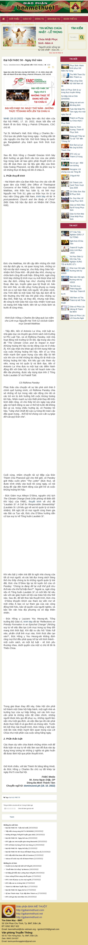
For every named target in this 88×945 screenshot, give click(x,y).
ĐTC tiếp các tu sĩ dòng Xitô (15, 883)
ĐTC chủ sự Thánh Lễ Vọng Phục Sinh (71, 156)
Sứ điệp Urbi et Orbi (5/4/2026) (69, 97)
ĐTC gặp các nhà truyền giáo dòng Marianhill (21, 841)
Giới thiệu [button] (14, 19)
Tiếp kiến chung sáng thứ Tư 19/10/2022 (20, 831)
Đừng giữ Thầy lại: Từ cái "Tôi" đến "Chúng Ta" (73, 138)
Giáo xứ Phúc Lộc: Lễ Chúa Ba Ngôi (77, 317)
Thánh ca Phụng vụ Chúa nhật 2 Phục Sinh (72, 120)
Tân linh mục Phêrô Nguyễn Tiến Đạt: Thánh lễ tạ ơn (73, 290)
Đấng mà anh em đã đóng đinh (77, 104)
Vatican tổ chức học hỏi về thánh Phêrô (19, 859)
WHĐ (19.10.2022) (13, 118)
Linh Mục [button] (6, 25)
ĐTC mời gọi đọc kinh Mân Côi (16, 897)
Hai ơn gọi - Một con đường (76, 164)
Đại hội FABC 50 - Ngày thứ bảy (17, 848)
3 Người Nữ (75, 176)
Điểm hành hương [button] (24, 25)
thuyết (32, 501)
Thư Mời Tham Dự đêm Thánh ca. (77, 75)
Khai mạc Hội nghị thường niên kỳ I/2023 (73, 270)
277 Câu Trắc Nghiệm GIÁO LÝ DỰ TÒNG (77, 234)
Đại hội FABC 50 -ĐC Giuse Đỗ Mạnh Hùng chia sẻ (23, 852)
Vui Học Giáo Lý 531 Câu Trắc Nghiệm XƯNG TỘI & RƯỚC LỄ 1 (72, 260)
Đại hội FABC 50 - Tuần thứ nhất (17, 828)
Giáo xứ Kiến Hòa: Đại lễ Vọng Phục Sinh (77, 207)
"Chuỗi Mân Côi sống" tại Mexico (17, 869)
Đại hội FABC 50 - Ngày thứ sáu (17, 838)
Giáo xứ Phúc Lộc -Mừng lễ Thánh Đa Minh (77, 309)
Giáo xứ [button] (27, 19)
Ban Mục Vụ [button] (54, 19)
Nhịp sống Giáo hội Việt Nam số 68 (72, 83)
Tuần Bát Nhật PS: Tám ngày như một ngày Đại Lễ (73, 111)
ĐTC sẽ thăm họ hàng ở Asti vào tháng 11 (20, 845)
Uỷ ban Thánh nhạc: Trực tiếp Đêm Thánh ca (21, 893)
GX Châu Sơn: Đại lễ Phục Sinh (77, 193)
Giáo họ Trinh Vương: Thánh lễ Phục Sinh (77, 129)
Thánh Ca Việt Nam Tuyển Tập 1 (17, 886)
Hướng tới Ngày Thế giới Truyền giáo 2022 (20, 835)
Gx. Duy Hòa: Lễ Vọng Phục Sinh (76, 199)
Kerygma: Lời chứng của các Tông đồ (71, 170)
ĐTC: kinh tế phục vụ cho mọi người (18, 880)
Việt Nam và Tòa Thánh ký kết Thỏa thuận (73, 300)
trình (38, 501)
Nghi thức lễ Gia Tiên (76, 242)
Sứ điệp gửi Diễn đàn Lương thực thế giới (20, 873)
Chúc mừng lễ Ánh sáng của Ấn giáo (18, 876)
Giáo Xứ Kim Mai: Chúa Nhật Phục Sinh (77, 216)
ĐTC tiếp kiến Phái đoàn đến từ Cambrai (20, 855)
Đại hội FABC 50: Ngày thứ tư (16, 890)
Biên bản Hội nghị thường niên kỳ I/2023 (77, 279)
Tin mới (73, 59)
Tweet (12, 817)
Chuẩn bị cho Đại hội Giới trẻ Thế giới (19, 866)
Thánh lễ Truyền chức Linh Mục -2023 (76, 250)
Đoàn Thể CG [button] (70, 19)
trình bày (40, 196)
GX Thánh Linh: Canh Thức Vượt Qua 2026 (77, 185)
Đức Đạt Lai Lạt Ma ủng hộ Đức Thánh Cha (72, 147)
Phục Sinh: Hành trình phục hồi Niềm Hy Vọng (72, 68)
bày (30, 621)
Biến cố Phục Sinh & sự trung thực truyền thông (71, 91)
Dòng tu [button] (39, 19)
